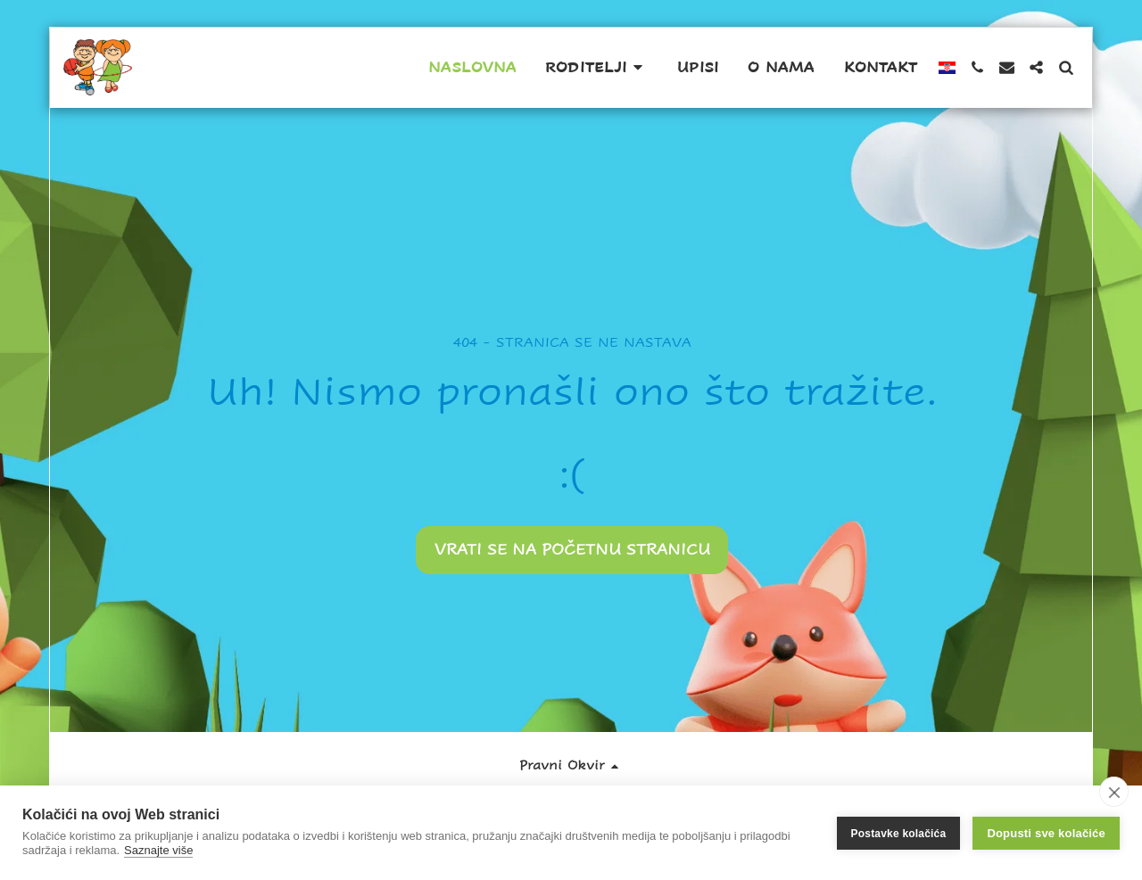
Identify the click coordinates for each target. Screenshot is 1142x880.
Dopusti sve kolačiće (1046, 833)
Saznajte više (158, 850)
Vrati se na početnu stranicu (572, 549)
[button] (597, 68)
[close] (1114, 792)
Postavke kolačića (899, 833)
